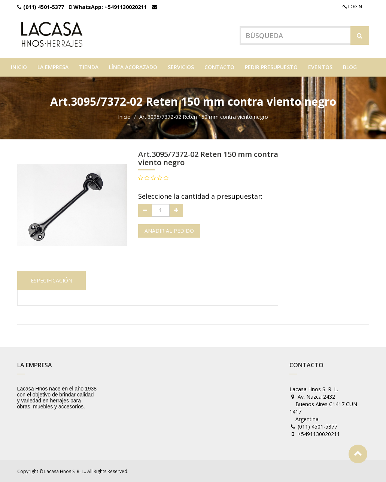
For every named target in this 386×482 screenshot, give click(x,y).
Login (352, 6)
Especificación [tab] (51, 280)
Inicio (124, 116)
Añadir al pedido (169, 230)
